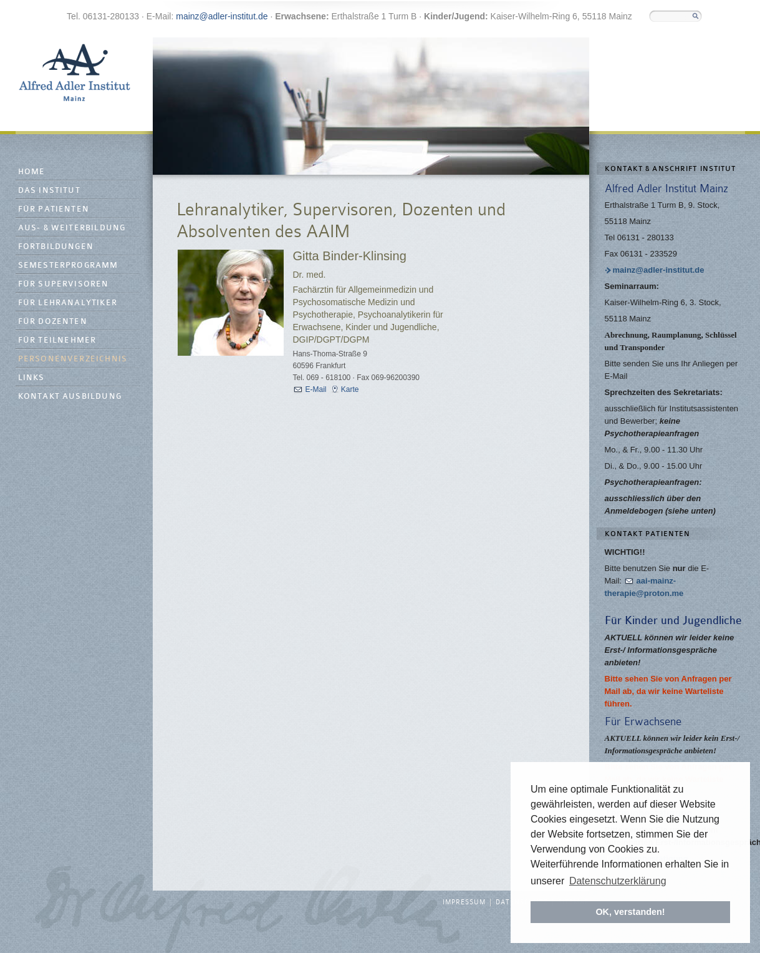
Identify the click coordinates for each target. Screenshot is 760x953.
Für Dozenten (52, 322)
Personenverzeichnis (73, 359)
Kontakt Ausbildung (70, 397)
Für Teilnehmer (57, 340)
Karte (350, 389)
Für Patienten (54, 209)
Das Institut (49, 191)
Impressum (464, 902)
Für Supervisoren (63, 284)
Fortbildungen (56, 247)
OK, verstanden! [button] (630, 912)
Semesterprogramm (68, 265)
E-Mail (316, 389)
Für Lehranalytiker (68, 303)
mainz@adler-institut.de (221, 16)
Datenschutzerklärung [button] (617, 881)
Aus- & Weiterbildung (72, 228)
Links (31, 378)
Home (32, 172)
